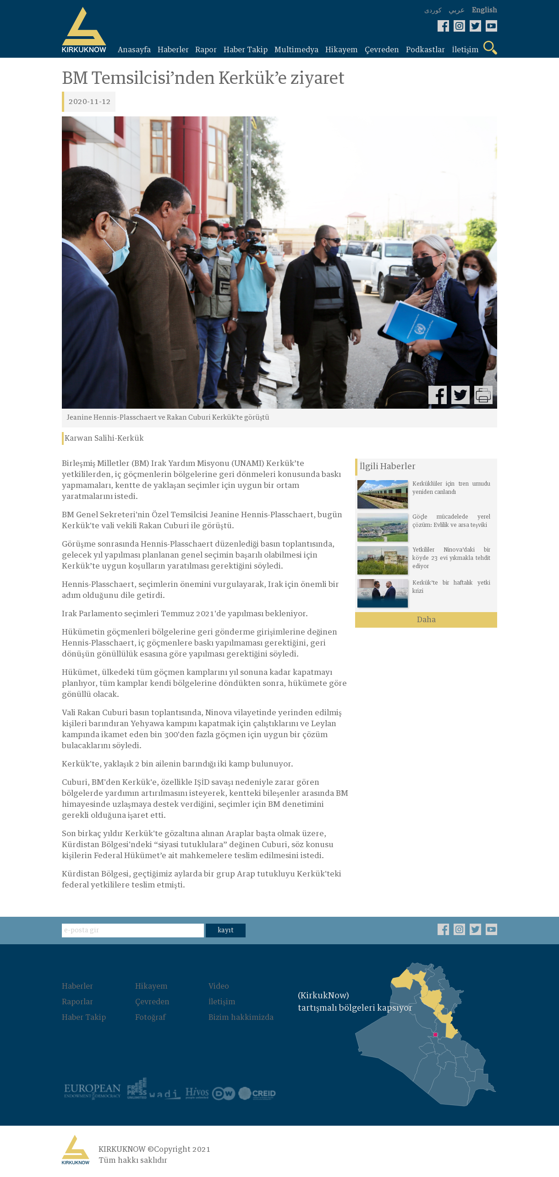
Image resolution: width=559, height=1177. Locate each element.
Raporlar (77, 1002)
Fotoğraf (150, 1017)
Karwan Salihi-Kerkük (104, 438)
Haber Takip (84, 1017)
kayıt (226, 930)
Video (218, 986)
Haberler (77, 986)
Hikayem (151, 986)
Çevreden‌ (152, 1002)
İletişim (222, 1002)
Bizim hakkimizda (241, 1017)
